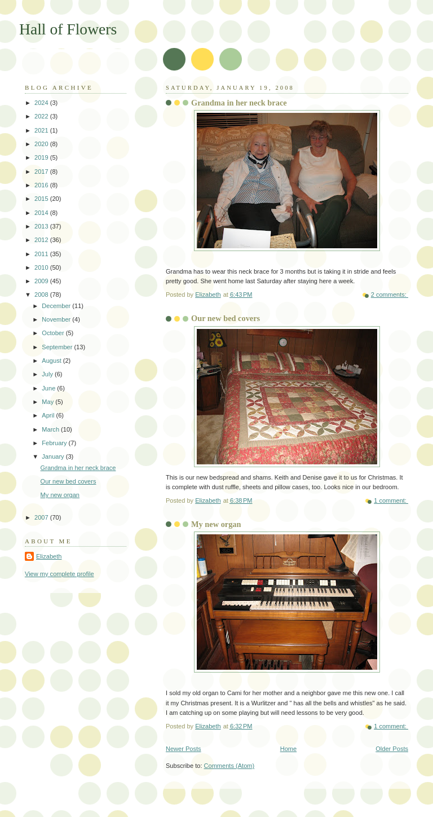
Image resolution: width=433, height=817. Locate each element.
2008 (42, 294)
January (53, 456)
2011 (42, 254)
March (51, 429)
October (53, 333)
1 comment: (391, 500)
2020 (42, 143)
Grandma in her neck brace (239, 102)
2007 (42, 517)
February (55, 443)
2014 (42, 212)
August (52, 360)
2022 (42, 116)
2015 (42, 198)
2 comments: (389, 294)
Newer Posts (183, 748)
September (58, 347)
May (48, 401)
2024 (42, 102)
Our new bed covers (225, 318)
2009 (42, 281)
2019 (42, 157)
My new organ (216, 524)
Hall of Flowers (68, 29)
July (48, 374)
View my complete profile (59, 573)
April (49, 415)
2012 (42, 239)
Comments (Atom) (229, 765)
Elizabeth (48, 556)
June (49, 388)
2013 (42, 226)
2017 (42, 171)
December (57, 305)
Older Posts (391, 748)
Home (288, 748)
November (57, 319)
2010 (42, 267)
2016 (42, 185)
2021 (42, 130)
